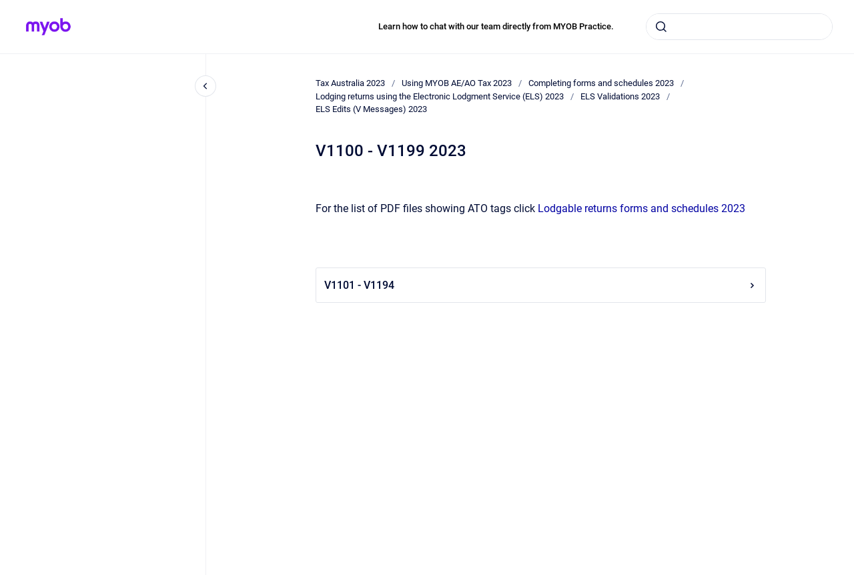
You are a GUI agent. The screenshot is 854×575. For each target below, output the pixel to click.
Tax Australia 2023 (350, 83)
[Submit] (661, 26)
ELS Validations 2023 (620, 96)
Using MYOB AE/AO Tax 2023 (457, 83)
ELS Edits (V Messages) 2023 (371, 109)
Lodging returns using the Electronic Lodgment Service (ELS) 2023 (440, 96)
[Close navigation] (205, 86)
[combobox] (739, 26)
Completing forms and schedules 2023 (601, 83)
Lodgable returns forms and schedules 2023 (641, 208)
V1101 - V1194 (540, 285)
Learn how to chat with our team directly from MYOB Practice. (496, 26)
